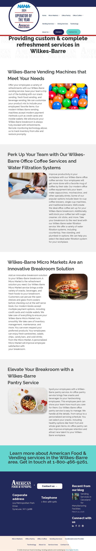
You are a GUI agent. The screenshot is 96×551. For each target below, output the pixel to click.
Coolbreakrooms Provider (74, 539)
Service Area (53, 545)
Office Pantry (66, 15)
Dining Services (63, 23)
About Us (46, 31)
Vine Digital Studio (72, 550)
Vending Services (48, 23)
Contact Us (73, 32)
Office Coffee (78, 15)
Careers (59, 32)
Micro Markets (54, 15)
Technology (74, 23)
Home (44, 15)
